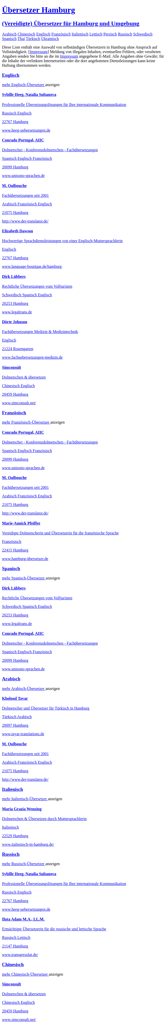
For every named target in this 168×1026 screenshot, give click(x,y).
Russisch (125, 34)
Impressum (39, 52)
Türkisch (33, 38)
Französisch (61, 34)
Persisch (110, 34)
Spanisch (9, 38)
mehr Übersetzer (23, 85)
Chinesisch (26, 34)
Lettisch (96, 34)
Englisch (43, 34)
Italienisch (80, 34)
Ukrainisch (50, 38)
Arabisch (9, 34)
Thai (21, 38)
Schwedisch (142, 34)
